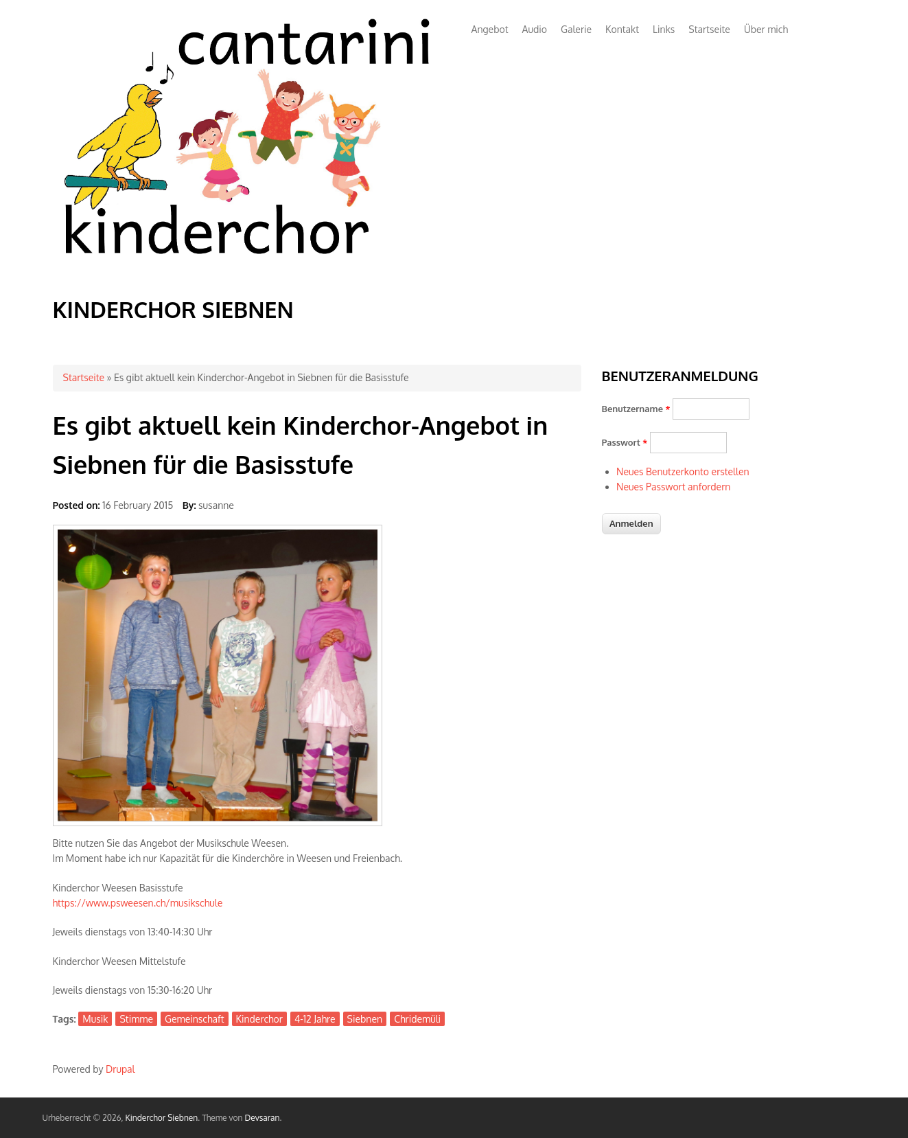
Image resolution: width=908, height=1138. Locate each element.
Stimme (136, 1019)
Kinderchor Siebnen (173, 309)
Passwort (625, 442)
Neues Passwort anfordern (673, 486)
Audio (534, 29)
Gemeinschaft (194, 1019)
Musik (95, 1019)
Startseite (709, 29)
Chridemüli (417, 1019)
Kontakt (622, 29)
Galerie (576, 29)
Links (664, 29)
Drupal (120, 1069)
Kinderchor (259, 1019)
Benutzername (636, 408)
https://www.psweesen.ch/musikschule (138, 903)
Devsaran (261, 1118)
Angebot (490, 29)
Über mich (766, 29)
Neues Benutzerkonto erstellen (682, 471)
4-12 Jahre (315, 1019)
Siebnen (365, 1019)
